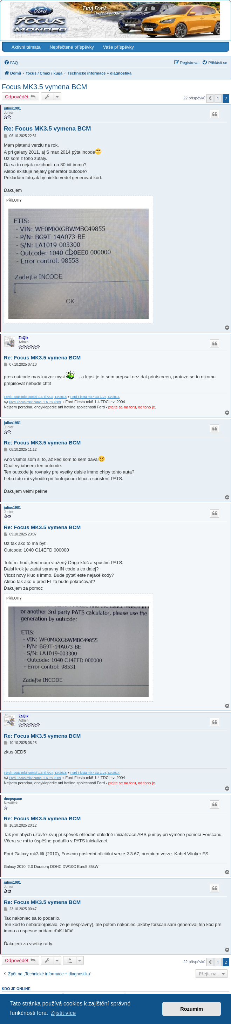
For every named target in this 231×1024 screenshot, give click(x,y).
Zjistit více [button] (63, 1013)
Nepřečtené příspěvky (71, 47)
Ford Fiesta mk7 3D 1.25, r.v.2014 (95, 397)
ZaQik (23, 338)
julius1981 (12, 108)
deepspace (13, 799)
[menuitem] (11, 62)
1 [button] (218, 98)
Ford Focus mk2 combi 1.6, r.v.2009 (35, 402)
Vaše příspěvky (118, 47)
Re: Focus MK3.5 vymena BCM (47, 128)
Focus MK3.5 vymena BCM (44, 87)
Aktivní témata (26, 47)
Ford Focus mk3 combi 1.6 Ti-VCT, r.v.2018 (35, 397)
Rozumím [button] (191, 1009)
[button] (209, 98)
